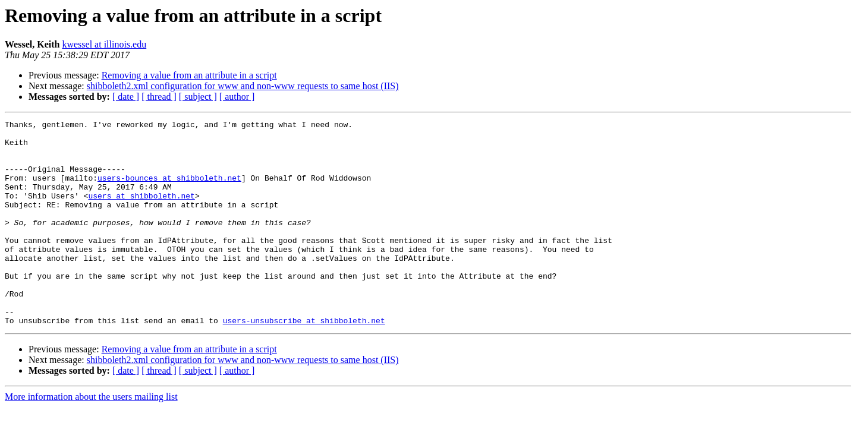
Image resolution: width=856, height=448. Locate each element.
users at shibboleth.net (141, 211)
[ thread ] (159, 97)
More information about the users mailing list (91, 438)
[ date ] (125, 97)
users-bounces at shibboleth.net (169, 190)
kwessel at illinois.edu (104, 44)
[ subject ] (198, 97)
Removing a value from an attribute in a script (189, 75)
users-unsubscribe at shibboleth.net (304, 361)
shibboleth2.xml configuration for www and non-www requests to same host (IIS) (243, 86)
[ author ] (237, 97)
